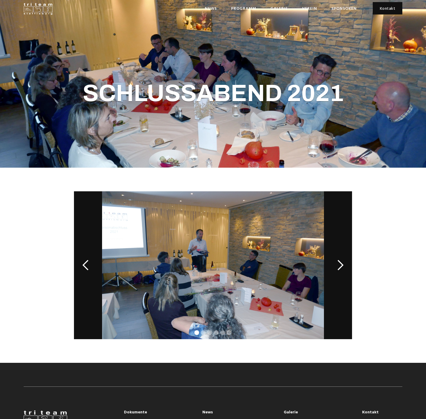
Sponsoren (344, 8)
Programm (243, 8)
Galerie (279, 8)
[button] (86, 265)
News (211, 8)
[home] (38, 9)
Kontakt (388, 8)
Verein (309, 8)
